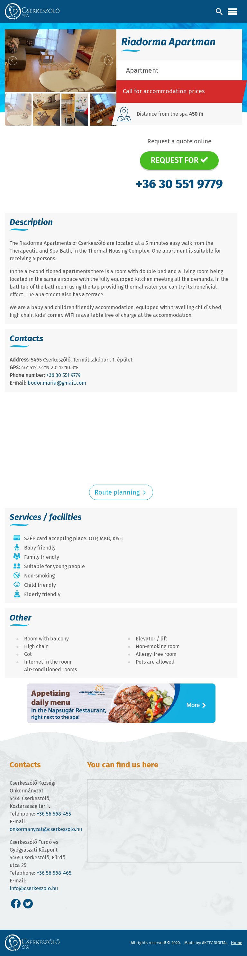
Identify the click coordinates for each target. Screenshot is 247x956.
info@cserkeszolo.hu (34, 888)
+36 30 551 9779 (179, 183)
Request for (179, 160)
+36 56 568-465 (54, 873)
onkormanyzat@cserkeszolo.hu (46, 829)
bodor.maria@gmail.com (57, 383)
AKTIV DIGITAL (214, 942)
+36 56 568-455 (54, 814)
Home (236, 942)
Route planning (121, 492)
